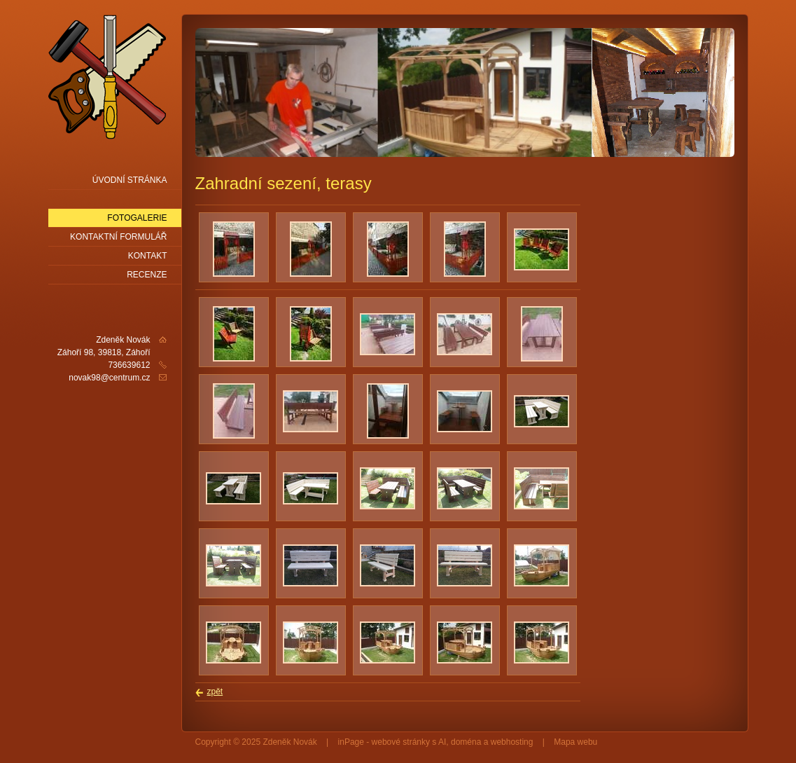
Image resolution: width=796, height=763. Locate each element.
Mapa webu (575, 742)
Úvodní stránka (129, 180)
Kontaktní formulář (118, 237)
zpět (215, 691)
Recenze (147, 275)
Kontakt (147, 256)
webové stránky (401, 742)
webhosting (512, 742)
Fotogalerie (137, 218)
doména (466, 742)
